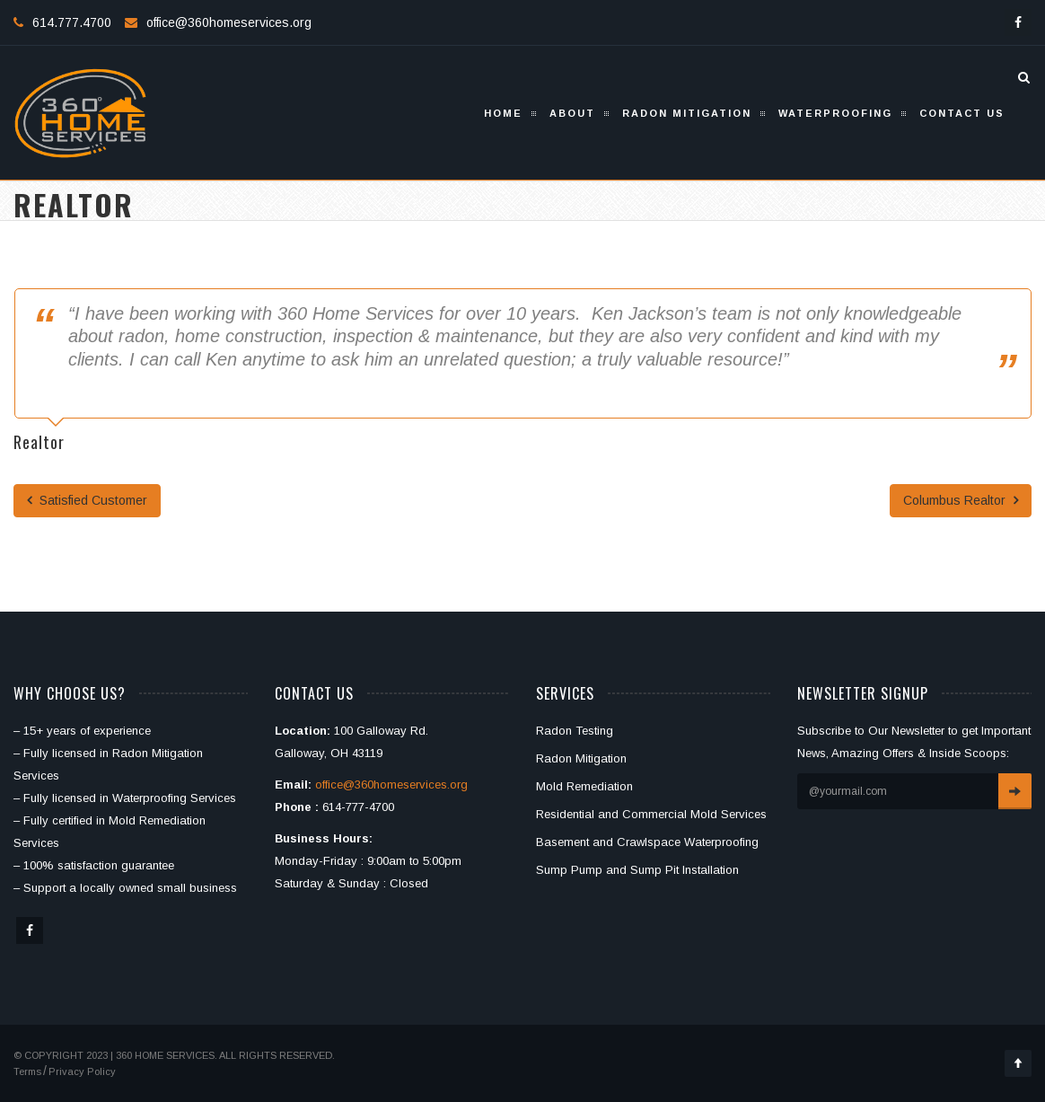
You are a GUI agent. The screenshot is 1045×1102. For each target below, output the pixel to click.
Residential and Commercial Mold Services (651, 814)
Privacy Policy (82, 1071)
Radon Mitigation (686, 113)
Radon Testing (574, 730)
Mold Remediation (584, 786)
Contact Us (962, 113)
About (572, 113)
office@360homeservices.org (229, 22)
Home (503, 113)
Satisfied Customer (87, 500)
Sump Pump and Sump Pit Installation (637, 870)
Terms (27, 1071)
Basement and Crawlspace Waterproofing (647, 842)
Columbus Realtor (960, 500)
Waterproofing (835, 113)
